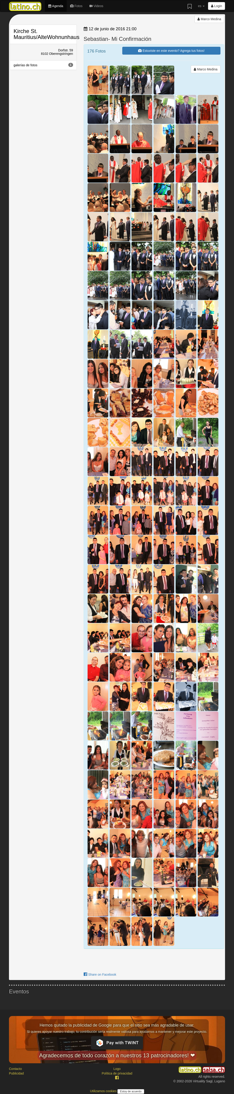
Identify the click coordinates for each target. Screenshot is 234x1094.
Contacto (15, 1069)
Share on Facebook (100, 974)
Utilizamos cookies (103, 1091)
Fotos (76, 6)
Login (216, 6)
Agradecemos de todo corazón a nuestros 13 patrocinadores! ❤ (117, 1055)
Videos (96, 6)
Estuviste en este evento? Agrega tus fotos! (171, 51)
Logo (116, 1069)
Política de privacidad (117, 1073)
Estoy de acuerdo (130, 1091)
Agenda (55, 6)
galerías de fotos (43, 65)
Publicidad (16, 1073)
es (201, 6)
